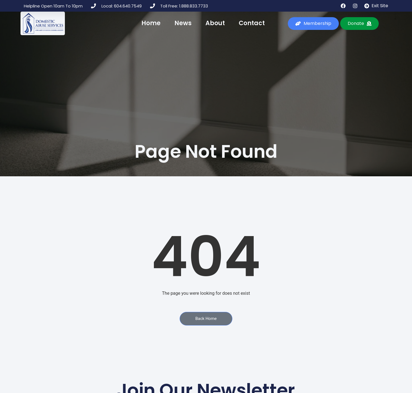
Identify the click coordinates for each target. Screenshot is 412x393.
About (215, 23)
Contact (252, 23)
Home (151, 23)
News (183, 23)
